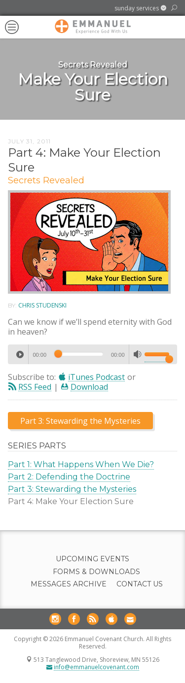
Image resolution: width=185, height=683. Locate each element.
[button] (140, 8)
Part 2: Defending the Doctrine (69, 476)
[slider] (78, 354)
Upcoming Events (92, 559)
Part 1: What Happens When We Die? (81, 464)
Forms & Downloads (96, 572)
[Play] (20, 354)
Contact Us (139, 584)
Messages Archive (69, 584)
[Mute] (138, 354)
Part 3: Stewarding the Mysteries (72, 489)
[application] (92, 354)
